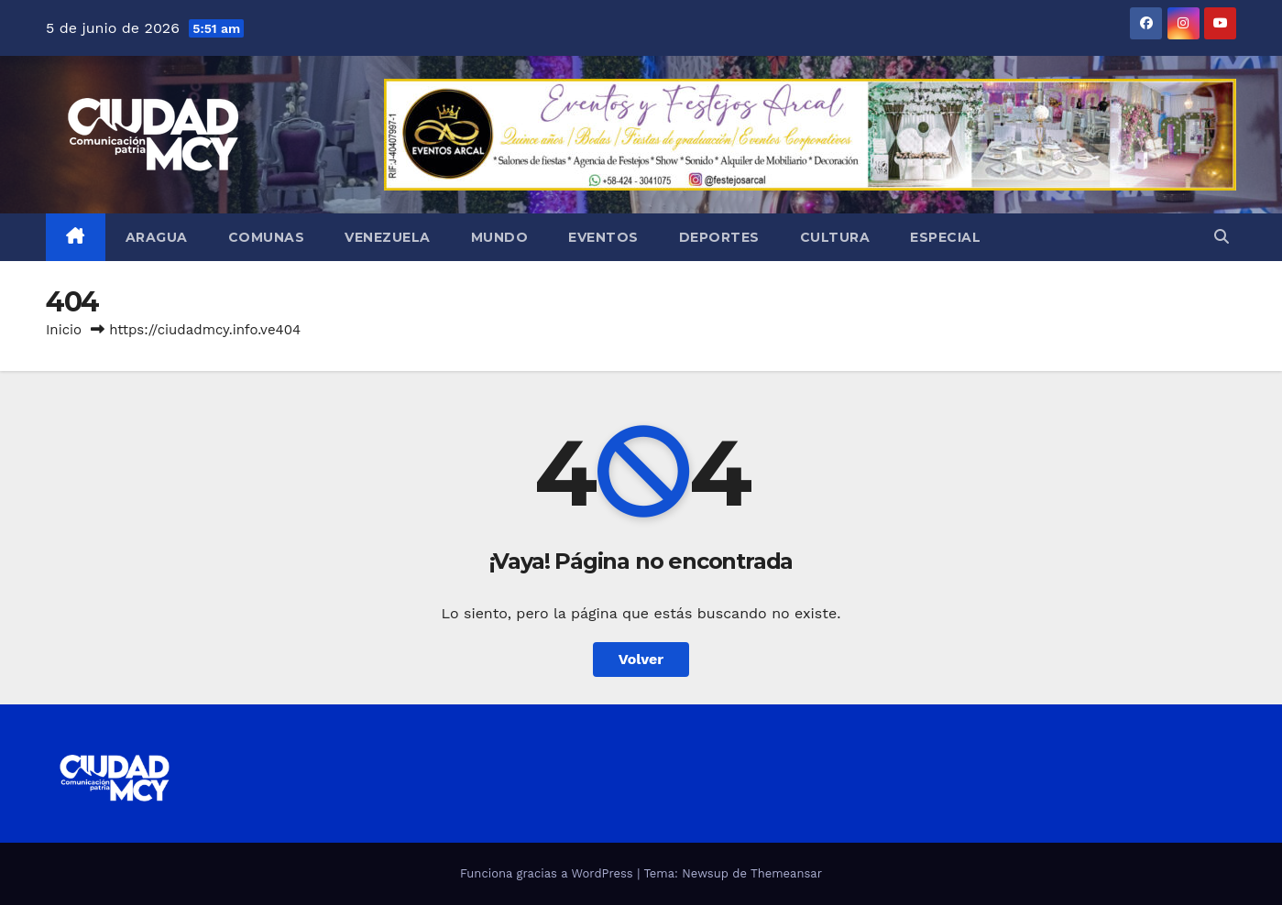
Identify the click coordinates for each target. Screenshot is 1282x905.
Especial (945, 237)
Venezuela (388, 237)
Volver (641, 659)
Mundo (500, 237)
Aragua (157, 237)
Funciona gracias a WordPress (548, 873)
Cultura (835, 237)
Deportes (719, 237)
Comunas (266, 237)
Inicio (64, 330)
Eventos (603, 237)
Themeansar (786, 873)
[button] (1221, 236)
